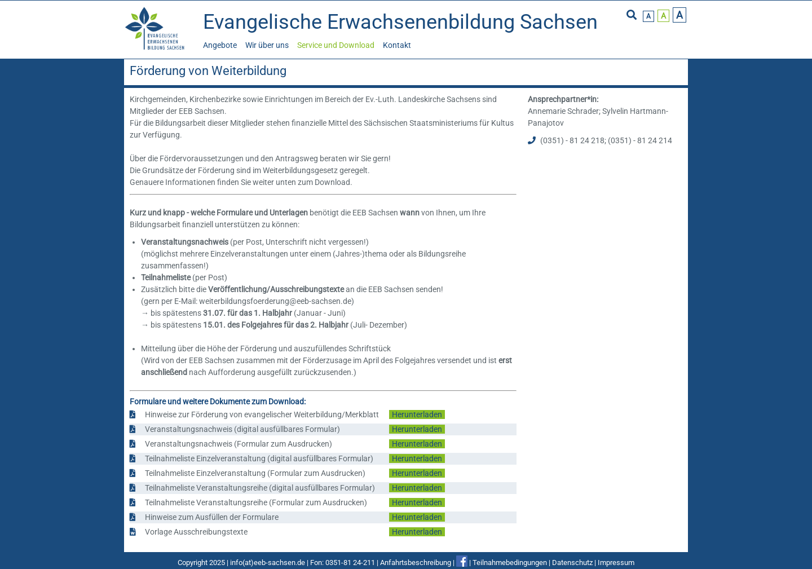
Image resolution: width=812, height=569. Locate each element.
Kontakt (397, 45)
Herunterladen (417, 414)
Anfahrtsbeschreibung (415, 562)
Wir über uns (267, 45)
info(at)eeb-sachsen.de (267, 562)
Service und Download (335, 45)
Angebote (220, 45)
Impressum (616, 562)
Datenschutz (572, 562)
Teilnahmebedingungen (510, 562)
